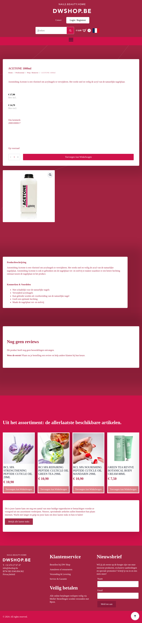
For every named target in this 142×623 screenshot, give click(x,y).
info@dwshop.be (10, 568)
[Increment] (17, 157)
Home (10, 73)
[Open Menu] (71, 39)
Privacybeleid (9, 574)
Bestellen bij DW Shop (60, 564)
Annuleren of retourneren (61, 569)
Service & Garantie (58, 579)
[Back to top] (135, 616)
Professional (19, 73)
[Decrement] (10, 157)
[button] (50, 175)
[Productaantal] (14, 157)
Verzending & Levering (60, 574)
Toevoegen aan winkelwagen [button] (19, 489)
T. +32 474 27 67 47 (12, 565)
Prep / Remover (32, 73)
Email (100, 590)
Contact (58, 20)
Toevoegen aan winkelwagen (78, 157)
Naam (100, 579)
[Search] (70, 30)
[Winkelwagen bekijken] (83, 30)
